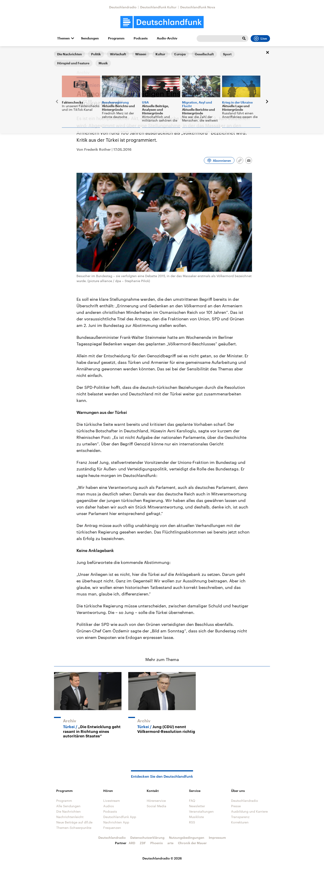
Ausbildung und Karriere (249, 811)
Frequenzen (112, 828)
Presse (236, 806)
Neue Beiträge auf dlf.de (74, 822)
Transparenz (240, 817)
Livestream (111, 800)
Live (260, 38)
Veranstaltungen (201, 811)
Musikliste (196, 817)
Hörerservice (156, 800)
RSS (192, 822)
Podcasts (141, 38)
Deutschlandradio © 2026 (162, 858)
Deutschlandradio (123, 7)
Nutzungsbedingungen (186, 837)
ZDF (143, 843)
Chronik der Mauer (192, 843)
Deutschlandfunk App (119, 817)
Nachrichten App (116, 822)
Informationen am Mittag (91, 53)
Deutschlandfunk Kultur (158, 7)
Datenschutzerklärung (147, 837)
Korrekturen (240, 822)
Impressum (217, 837)
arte (170, 843)
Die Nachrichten (68, 811)
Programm (116, 38)
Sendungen (90, 38)
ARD (132, 843)
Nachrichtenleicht (69, 817)
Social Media (156, 806)
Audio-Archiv (167, 38)
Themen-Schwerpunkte (73, 828)
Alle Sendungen (68, 806)
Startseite (61, 53)
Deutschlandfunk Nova (197, 7)
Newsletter (197, 806)
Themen (63, 38)
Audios (108, 806)
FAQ (192, 800)
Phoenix (156, 843)
